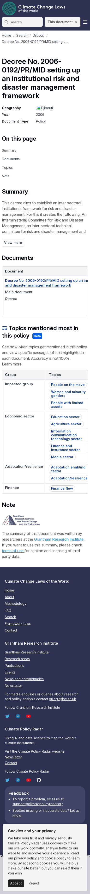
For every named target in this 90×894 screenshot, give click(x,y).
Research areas (17, 659)
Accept (16, 883)
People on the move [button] (68, 385)
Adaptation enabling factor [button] (68, 469)
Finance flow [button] (62, 488)
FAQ (8, 610)
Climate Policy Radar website (41, 751)
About (9, 597)
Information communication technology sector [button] (66, 435)
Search (10, 617)
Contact (11, 630)
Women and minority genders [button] (68, 394)
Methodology (15, 603)
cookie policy (55, 858)
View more (13, 243)
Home (9, 590)
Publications (14, 665)
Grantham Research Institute (59, 539)
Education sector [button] (65, 417)
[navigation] (19, 150)
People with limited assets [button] (67, 405)
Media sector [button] (62, 457)
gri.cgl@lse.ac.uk (62, 699)
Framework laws (18, 624)
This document (63, 22)
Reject (34, 883)
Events (10, 672)
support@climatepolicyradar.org (38, 804)
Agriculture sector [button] (66, 424)
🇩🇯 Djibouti (44, 108)
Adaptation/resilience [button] (69, 478)
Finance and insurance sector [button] (65, 448)
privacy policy (25, 858)
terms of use (13, 550)
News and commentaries (24, 679)
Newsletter (13, 685)
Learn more (12, 364)
